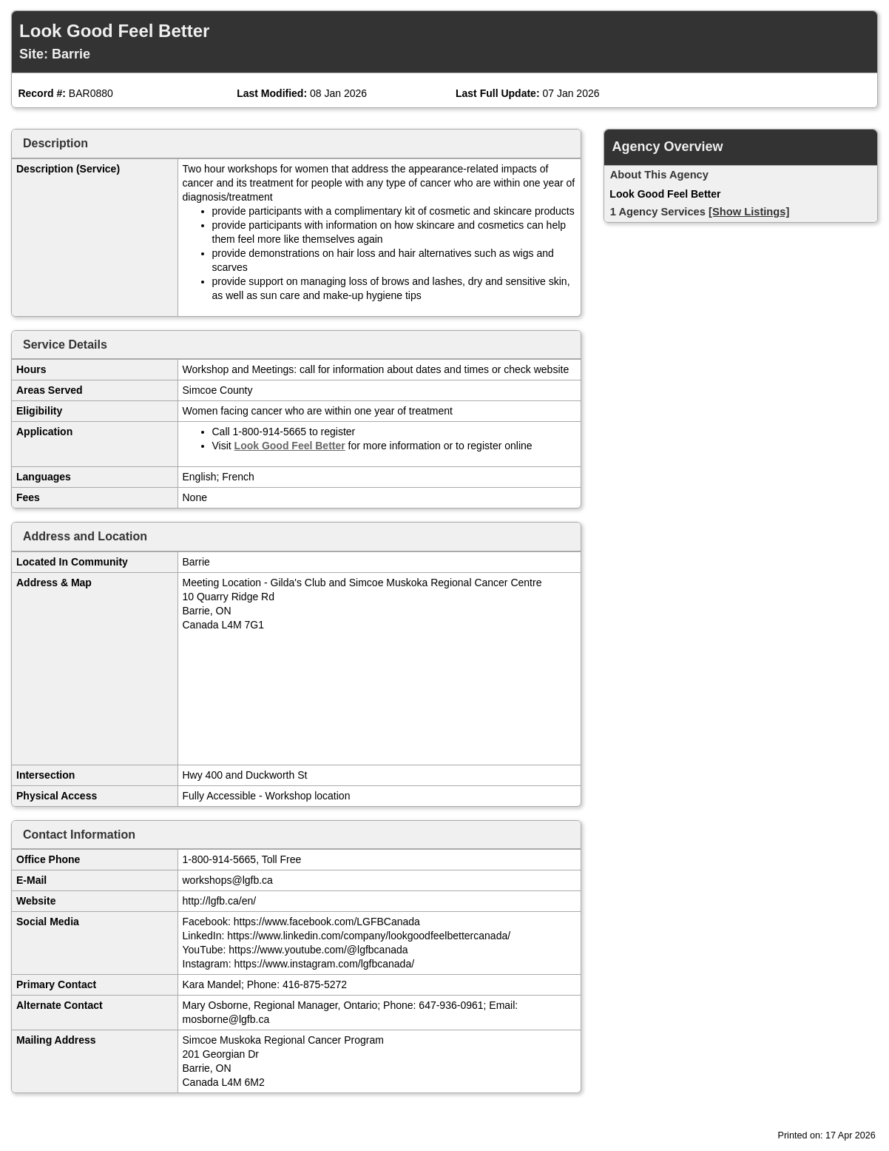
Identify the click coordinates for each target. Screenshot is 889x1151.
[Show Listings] (749, 212)
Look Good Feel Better (289, 446)
